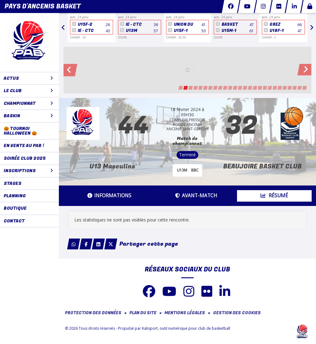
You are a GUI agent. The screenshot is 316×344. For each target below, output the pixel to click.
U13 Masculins (112, 166)
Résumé (274, 195)
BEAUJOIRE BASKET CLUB (262, 166)
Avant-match (196, 195)
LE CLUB (28, 90)
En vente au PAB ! (24, 145)
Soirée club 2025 (25, 158)
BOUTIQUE (15, 208)
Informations (109, 195)
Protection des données (93, 313)
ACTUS (28, 78)
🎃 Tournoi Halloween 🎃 (20, 130)
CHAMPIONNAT (28, 103)
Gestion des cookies (237, 313)
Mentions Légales (185, 313)
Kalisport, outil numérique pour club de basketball (186, 328)
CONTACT (14, 221)
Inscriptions (28, 171)
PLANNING (15, 196)
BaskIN (28, 116)
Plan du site (142, 313)
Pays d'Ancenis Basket (43, 6)
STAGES (12, 183)
